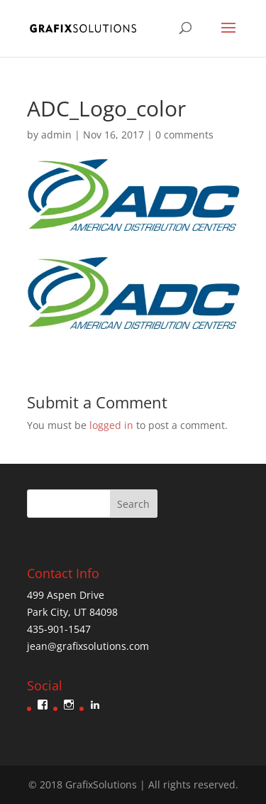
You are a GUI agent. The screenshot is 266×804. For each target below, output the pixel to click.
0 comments (184, 134)
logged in (111, 425)
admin (56, 134)
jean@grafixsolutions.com (88, 646)
